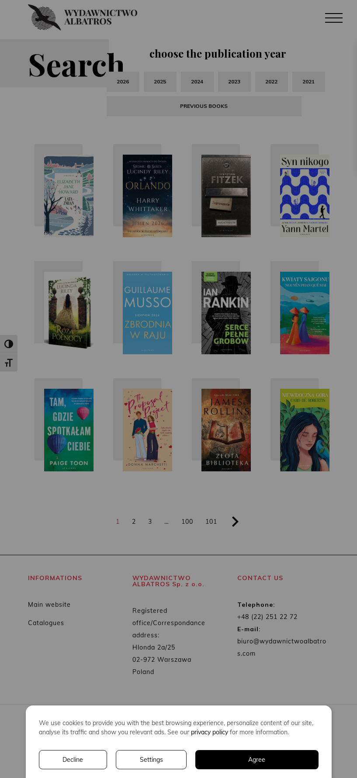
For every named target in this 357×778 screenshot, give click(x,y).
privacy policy (209, 732)
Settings (151, 760)
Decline (72, 760)
